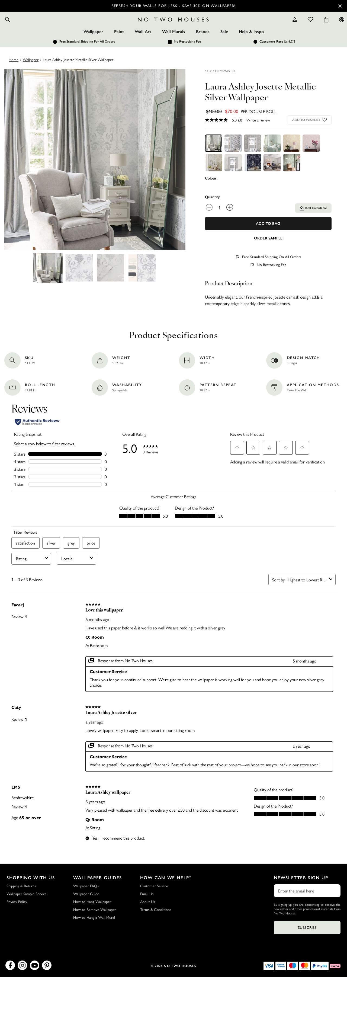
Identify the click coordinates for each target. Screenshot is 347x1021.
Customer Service (154, 901)
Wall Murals (173, 46)
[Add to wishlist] (325, 134)
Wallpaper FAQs (86, 901)
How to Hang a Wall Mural (94, 932)
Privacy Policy (17, 916)
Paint (119, 46)
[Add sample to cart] (268, 252)
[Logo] (173, 27)
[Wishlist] (297, 27)
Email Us (146, 909)
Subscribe (307, 942)
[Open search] (20, 27)
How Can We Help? (165, 892)
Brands (203, 46)
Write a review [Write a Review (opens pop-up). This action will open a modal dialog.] (258, 134)
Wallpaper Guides (97, 892)
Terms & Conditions (155, 924)
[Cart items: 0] (313, 27)
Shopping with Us (31, 892)
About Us (147, 916)
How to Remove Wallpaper (94, 924)
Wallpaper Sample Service (27, 909)
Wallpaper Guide (86, 909)
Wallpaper (93, 46)
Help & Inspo (251, 46)
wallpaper (30, 74)
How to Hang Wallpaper (92, 916)
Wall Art (143, 46)
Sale (224, 46)
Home (13, 74)
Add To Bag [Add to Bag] (268, 238)
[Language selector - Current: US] (328, 27)
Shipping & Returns (21, 901)
